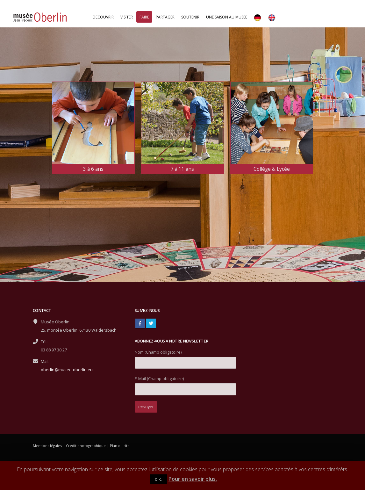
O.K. (158, 479)
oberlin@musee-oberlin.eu (67, 369)
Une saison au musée (226, 17)
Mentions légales (47, 445)
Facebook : (140, 323)
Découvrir (103, 17)
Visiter (126, 17)
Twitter (151, 323)
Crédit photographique (86, 445)
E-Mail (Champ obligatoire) (185, 384)
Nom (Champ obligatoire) (185, 357)
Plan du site (120, 445)
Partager (165, 17)
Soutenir (190, 17)
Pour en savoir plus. (192, 478)
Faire (144, 17)
